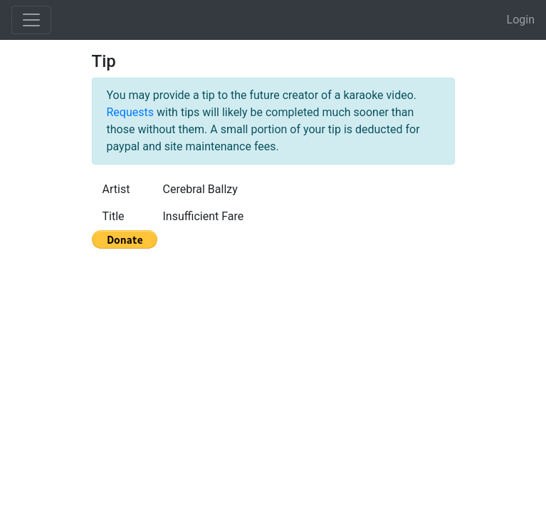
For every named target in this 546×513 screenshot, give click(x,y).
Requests (130, 112)
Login (521, 19)
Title (114, 216)
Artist (116, 189)
